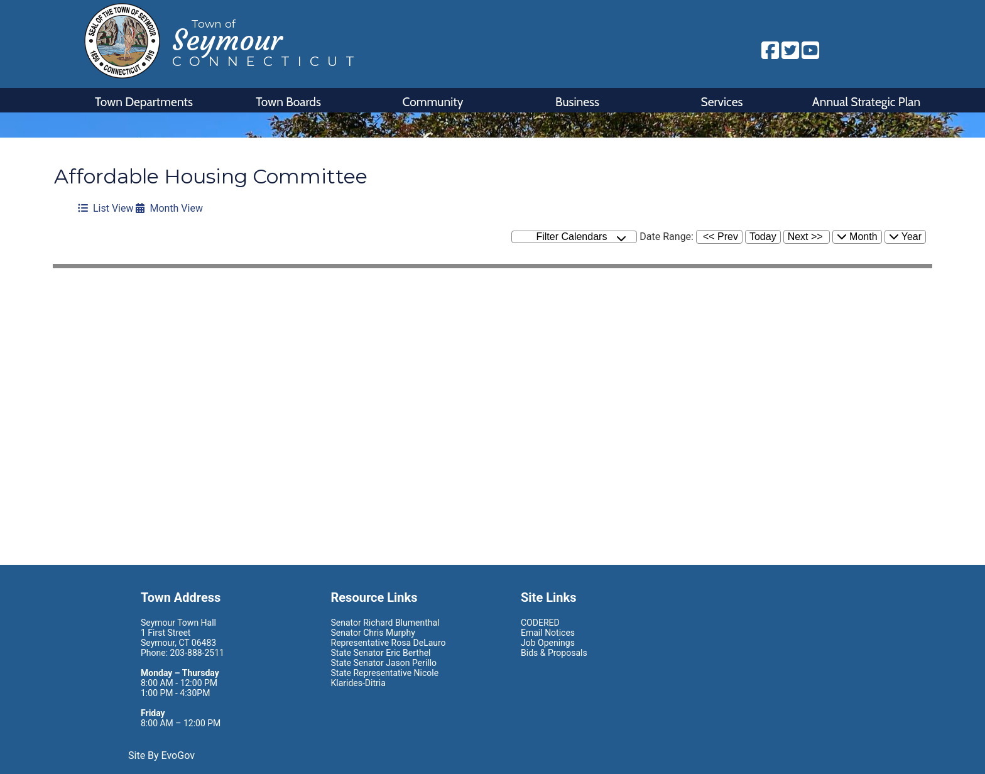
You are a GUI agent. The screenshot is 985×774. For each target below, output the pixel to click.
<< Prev (720, 236)
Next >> (805, 236)
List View (106, 208)
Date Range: (666, 237)
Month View (169, 208)
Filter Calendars (581, 237)
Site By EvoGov (161, 755)
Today (762, 236)
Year (905, 236)
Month (857, 236)
